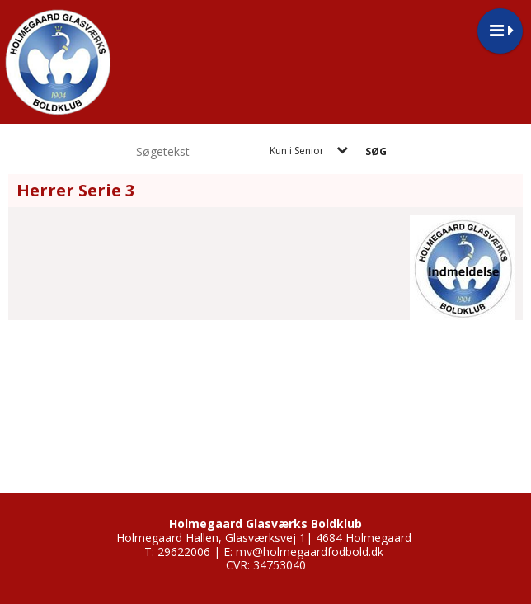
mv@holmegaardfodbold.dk (309, 551)
